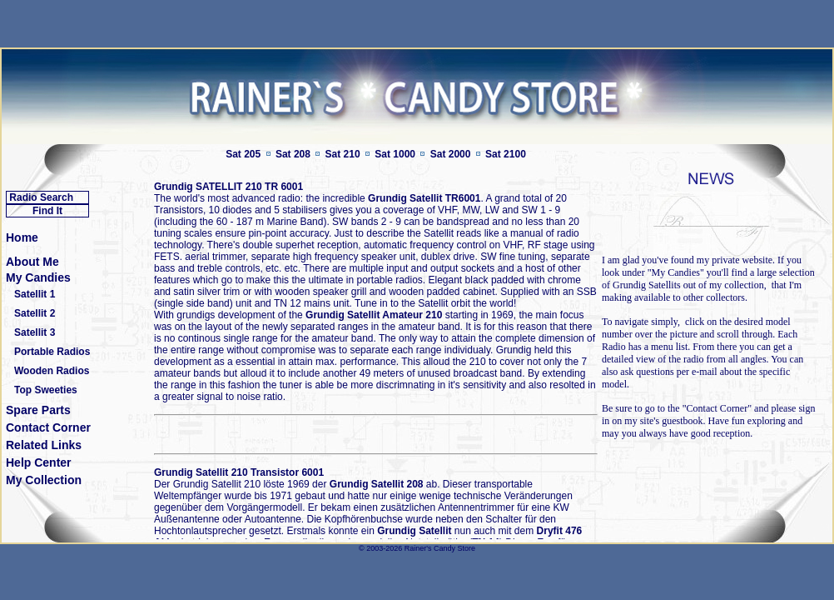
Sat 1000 (395, 154)
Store (466, 548)
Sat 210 (342, 154)
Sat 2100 (505, 154)
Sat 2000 (450, 154)
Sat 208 (293, 154)
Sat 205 (243, 154)
